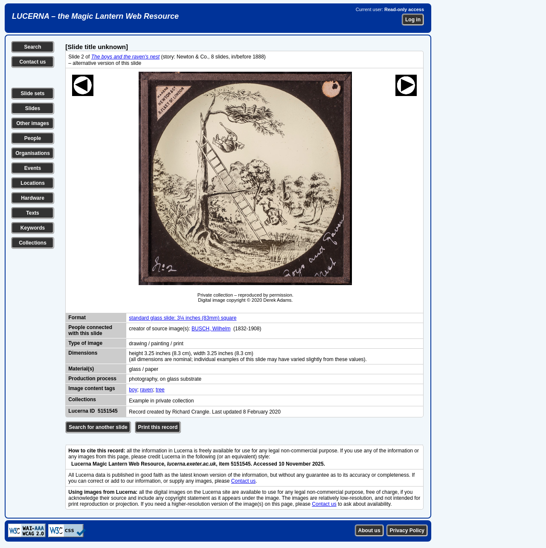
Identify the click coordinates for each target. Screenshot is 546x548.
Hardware (32, 198)
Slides (32, 108)
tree (160, 390)
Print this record (158, 427)
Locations (32, 183)
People (32, 138)
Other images (32, 123)
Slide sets (32, 93)
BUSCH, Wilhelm (211, 329)
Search (32, 47)
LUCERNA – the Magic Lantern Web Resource (95, 16)
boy (133, 390)
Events (32, 168)
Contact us (32, 62)
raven (146, 390)
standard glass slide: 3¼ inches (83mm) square (182, 318)
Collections (32, 243)
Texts (32, 213)
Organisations (32, 153)
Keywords (32, 228)
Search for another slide (98, 427)
